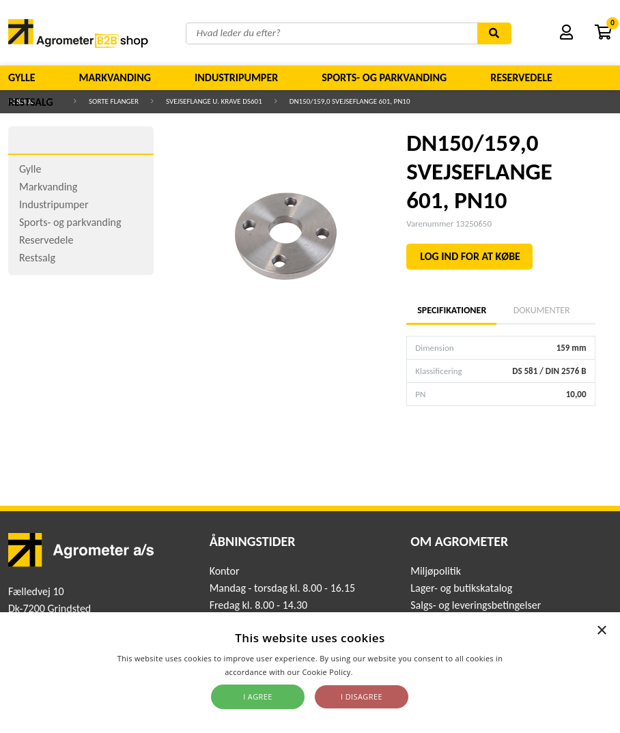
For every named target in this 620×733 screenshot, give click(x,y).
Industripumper (236, 77)
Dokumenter (541, 310)
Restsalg (30, 102)
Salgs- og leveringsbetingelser (475, 605)
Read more (375, 672)
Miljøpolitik (435, 570)
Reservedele (521, 77)
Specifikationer (451, 310)
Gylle (22, 77)
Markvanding (115, 77)
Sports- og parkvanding (384, 77)
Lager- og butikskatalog (461, 587)
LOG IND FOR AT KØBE (470, 256)
